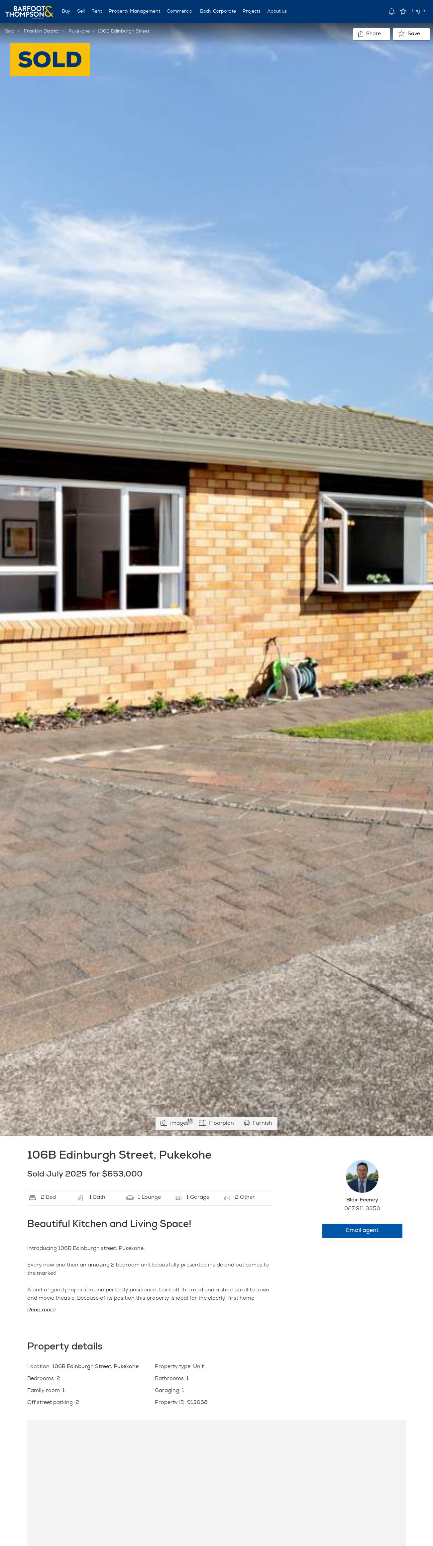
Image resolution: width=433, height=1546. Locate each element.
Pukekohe (79, 31)
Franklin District (41, 31)
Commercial (180, 11)
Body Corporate (218, 11)
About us (277, 11)
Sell (81, 11)
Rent (96, 11)
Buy (66, 11)
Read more (41, 1310)
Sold (10, 31)
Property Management (134, 11)
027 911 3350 (362, 1209)
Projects (252, 11)
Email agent (362, 1231)
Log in (418, 11)
